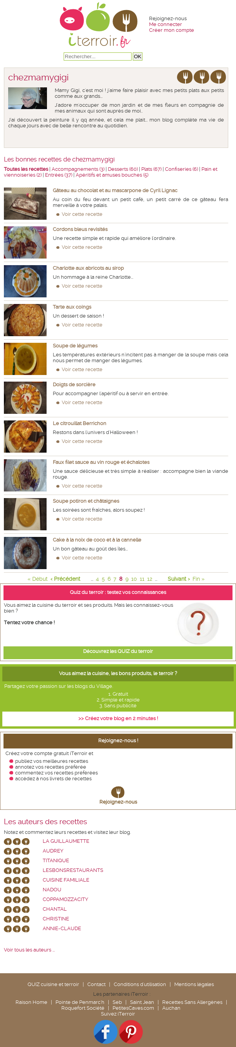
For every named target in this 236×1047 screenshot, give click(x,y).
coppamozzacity (65, 899)
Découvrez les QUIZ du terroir (118, 651)
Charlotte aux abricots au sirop (88, 268)
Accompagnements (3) (78, 169)
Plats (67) (151, 169)
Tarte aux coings (72, 307)
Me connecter (165, 24)
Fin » (199, 579)
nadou (52, 889)
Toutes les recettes (26, 169)
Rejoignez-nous (118, 802)
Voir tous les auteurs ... (29, 950)
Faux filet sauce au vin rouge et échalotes (101, 462)
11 (142, 579)
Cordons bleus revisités (80, 229)
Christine (56, 919)
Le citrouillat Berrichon (79, 423)
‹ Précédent (65, 579)
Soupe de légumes (75, 346)
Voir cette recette (82, 214)
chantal (55, 909)
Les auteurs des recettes (45, 822)
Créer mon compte (171, 30)
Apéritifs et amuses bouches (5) (112, 175)
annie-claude (62, 928)
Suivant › (179, 579)
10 (134, 579)
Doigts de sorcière (74, 384)
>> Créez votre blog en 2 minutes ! (118, 718)
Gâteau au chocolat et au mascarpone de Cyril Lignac (115, 190)
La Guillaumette (66, 841)
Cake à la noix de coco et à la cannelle (97, 540)
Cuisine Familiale (66, 880)
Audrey (53, 851)
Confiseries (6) (181, 169)
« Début (38, 579)
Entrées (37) (58, 175)
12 (149, 579)
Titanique (56, 860)
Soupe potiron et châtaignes (86, 501)
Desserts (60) (123, 169)
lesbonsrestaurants (73, 870)
